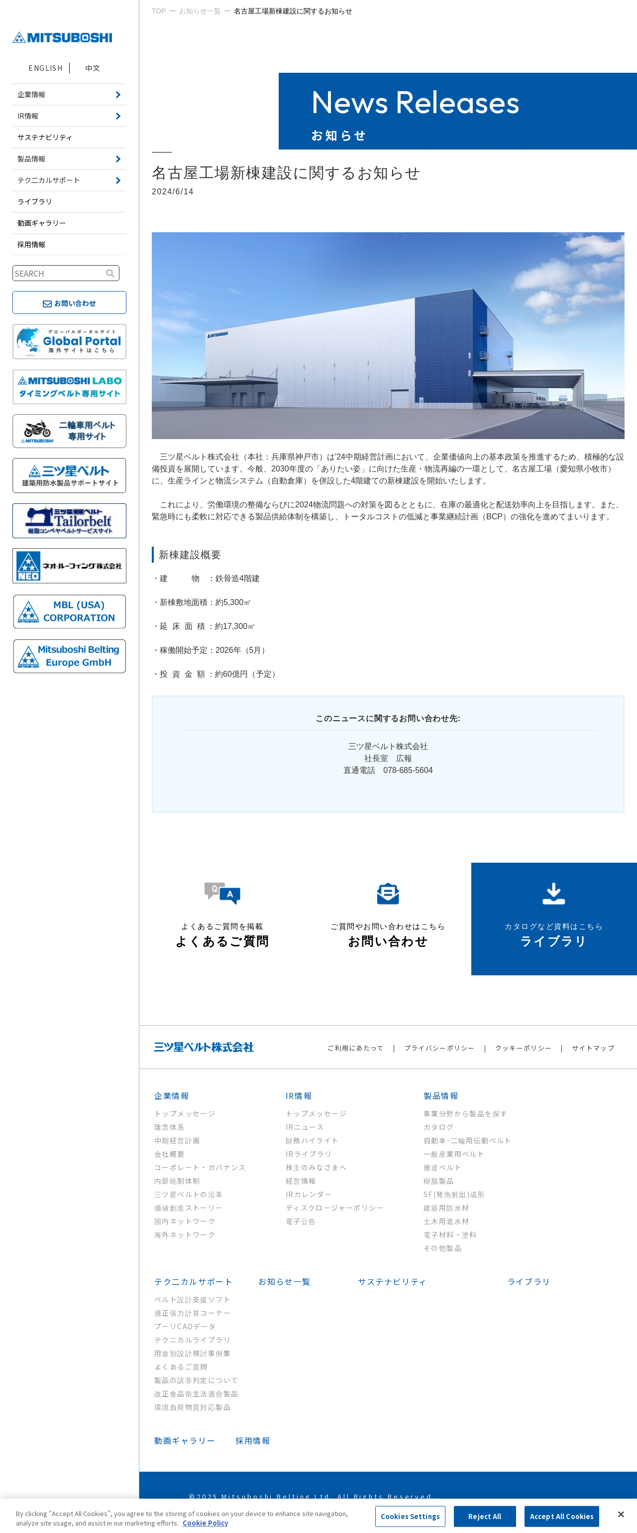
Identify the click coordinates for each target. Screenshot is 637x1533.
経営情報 (301, 1181)
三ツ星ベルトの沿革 (188, 1194)
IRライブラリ (309, 1154)
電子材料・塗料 (450, 1234)
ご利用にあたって (355, 1048)
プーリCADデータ (185, 1326)
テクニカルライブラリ (192, 1340)
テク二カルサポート (193, 1281)
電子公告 (301, 1221)
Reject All (484, 1516)
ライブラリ (34, 201)
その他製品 (443, 1248)
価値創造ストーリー (188, 1208)
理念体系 (169, 1127)
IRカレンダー (309, 1194)
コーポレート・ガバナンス (200, 1167)
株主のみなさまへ (316, 1167)
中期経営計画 (177, 1140)
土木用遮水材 (446, 1221)
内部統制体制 (177, 1181)
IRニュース (305, 1127)
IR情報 (299, 1095)
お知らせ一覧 (284, 1281)
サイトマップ (593, 1048)
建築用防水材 (446, 1208)
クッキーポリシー (523, 1048)
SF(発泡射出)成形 (454, 1194)
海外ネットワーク (184, 1234)
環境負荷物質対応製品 (192, 1407)
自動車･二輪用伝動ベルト (468, 1140)
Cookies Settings (410, 1516)
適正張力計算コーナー (192, 1313)
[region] (318, 1516)
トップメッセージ (184, 1113)
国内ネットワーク (184, 1221)
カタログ (439, 1127)
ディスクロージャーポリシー (335, 1208)
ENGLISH (45, 68)
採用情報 (31, 244)
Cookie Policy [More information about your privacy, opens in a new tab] (205, 1523)
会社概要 (169, 1154)
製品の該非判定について (196, 1380)
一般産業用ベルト (454, 1154)
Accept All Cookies (562, 1516)
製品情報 (441, 1095)
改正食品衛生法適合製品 (196, 1393)
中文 (93, 68)
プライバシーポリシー (439, 1048)
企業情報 (171, 1095)
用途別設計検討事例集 (192, 1353)
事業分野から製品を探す (466, 1113)
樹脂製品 (439, 1181)
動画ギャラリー (41, 223)
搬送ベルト (443, 1167)
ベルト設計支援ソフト (192, 1299)
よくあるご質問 (181, 1367)
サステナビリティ (45, 137)
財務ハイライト (312, 1140)
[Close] (621, 1515)
